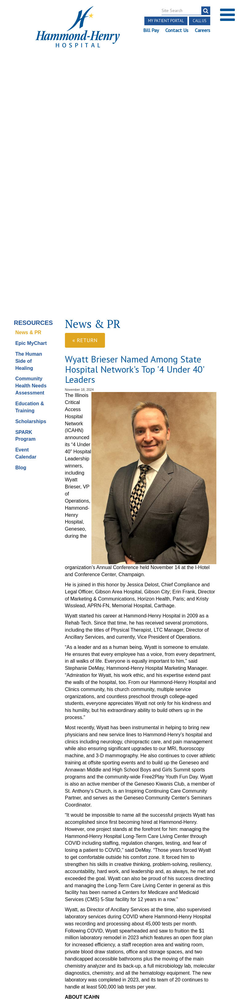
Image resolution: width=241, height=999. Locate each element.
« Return (85, 97)
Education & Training (29, 164)
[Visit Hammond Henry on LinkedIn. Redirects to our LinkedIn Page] (55, 904)
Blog (20, 225)
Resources (32, 80)
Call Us (200, 20)
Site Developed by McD (120, 935)
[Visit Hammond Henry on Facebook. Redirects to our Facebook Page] (25, 904)
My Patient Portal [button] (166, 20)
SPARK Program (25, 193)
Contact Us (176, 30)
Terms (15, 917)
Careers (202, 30)
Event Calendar (25, 211)
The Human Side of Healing (28, 118)
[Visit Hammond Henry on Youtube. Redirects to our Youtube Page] (40, 904)
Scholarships (30, 178)
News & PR (28, 90)
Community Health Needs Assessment (30, 143)
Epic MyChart (31, 100)
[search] (205, 10)
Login (40, 952)
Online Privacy (52, 945)
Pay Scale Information (121, 980)
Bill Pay (151, 30)
